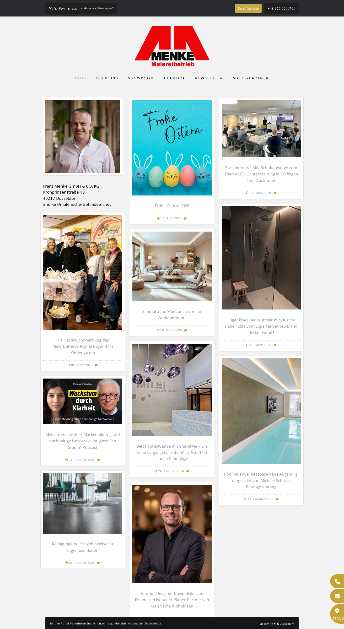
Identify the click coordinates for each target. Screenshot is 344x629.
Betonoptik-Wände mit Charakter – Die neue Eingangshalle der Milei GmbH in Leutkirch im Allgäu (172, 452)
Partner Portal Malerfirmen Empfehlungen (78, 623)
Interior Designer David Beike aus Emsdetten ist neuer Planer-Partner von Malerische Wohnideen (172, 599)
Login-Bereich (117, 623)
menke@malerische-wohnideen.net (77, 204)
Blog (81, 78)
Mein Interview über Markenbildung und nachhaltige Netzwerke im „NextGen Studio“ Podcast (83, 440)
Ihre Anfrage (248, 8)
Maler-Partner (251, 78)
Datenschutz (153, 623)
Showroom (141, 78)
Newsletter (209, 78)
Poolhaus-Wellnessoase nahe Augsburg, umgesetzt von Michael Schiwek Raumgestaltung (261, 480)
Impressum (135, 623)
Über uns (107, 78)
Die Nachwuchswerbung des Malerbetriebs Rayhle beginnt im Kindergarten (83, 346)
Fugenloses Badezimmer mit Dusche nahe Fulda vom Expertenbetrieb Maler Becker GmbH (261, 326)
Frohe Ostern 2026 (172, 205)
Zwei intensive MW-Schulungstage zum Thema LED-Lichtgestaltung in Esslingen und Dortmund (261, 174)
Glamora (174, 78)
